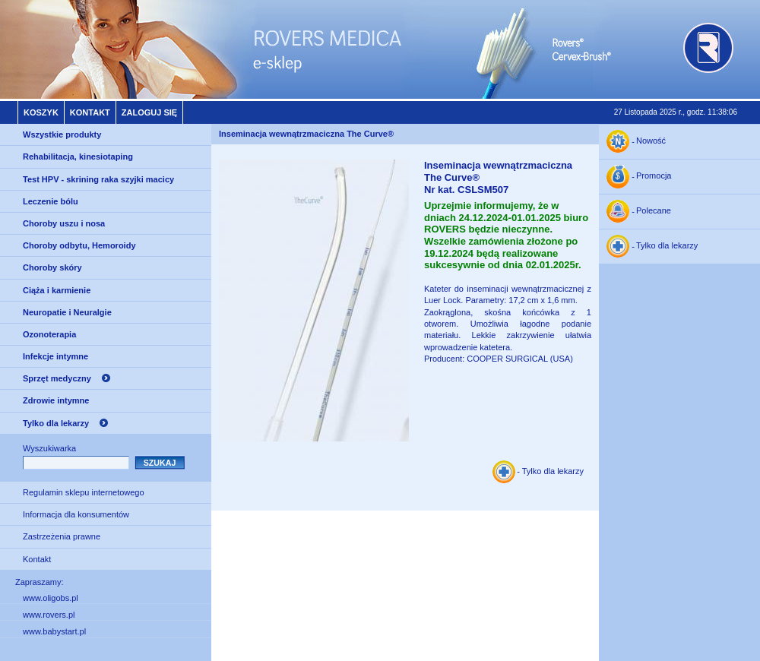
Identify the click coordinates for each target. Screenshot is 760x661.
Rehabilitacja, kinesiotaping (78, 156)
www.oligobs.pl (50, 597)
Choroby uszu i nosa (64, 223)
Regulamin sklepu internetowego (83, 492)
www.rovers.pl (48, 614)
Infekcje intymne (55, 356)
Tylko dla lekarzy (56, 423)
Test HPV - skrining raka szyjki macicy (98, 179)
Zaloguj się (149, 112)
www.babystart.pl (54, 631)
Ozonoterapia (49, 334)
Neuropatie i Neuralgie (67, 312)
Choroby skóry (52, 267)
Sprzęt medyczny (57, 378)
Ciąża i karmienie (56, 290)
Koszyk (41, 112)
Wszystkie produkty (62, 134)
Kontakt (90, 112)
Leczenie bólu (50, 201)
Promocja (653, 176)
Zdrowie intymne (56, 400)
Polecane (653, 211)
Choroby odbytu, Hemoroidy (79, 245)
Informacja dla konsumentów (76, 514)
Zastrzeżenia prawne (61, 536)
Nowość (651, 141)
